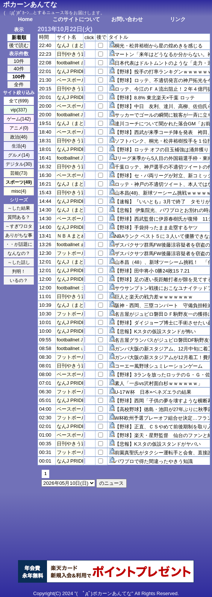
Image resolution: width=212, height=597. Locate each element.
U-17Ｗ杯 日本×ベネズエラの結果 (153, 392)
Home (25, 19)
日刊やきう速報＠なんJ (82, 54)
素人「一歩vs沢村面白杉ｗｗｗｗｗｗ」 (159, 383)
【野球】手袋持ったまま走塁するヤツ (156, 227)
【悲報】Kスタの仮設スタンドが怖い (155, 331)
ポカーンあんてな (30, 4)
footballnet (68, 62)
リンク (178, 19)
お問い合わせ (127, 19)
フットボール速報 (76, 253)
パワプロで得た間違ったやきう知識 (154, 461)
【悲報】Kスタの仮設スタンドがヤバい (158, 444)
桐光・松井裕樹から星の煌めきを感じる (159, 46)
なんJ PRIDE (71, 71)
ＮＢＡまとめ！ (74, 236)
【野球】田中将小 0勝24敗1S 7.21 (152, 271)
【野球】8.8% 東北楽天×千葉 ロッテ (155, 98)
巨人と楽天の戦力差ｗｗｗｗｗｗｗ (154, 297)
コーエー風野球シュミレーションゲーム (159, 366)
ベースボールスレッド (81, 80)
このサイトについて (76, 19)
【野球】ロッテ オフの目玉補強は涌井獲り (162, 149)
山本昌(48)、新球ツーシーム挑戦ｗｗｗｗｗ (163, 193)
